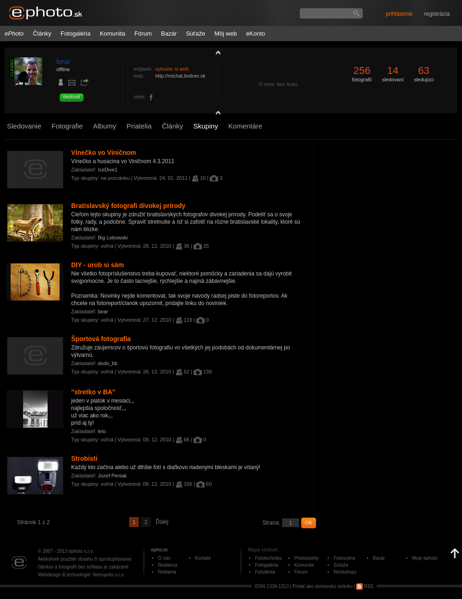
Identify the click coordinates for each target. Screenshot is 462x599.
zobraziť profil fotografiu (215, 52)
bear (63, 61)
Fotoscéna (344, 558)
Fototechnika (268, 558)
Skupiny (206, 126)
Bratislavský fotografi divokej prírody (128, 205)
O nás (164, 558)
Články (42, 33)
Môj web (225, 33)
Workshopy (345, 572)
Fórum (143, 33)
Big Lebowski (113, 237)
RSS (364, 586)
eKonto (255, 33)
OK (308, 523)
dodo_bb (108, 363)
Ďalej (162, 522)
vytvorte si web (172, 69)
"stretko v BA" (93, 392)
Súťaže (195, 33)
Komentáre (245, 126)
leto (102, 431)
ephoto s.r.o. (81, 551)
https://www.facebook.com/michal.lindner (151, 97)
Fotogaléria (76, 33)
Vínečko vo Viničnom (103, 152)
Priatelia (139, 126)
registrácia (437, 14)
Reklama (167, 572)
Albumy (104, 126)
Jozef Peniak (112, 475)
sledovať (71, 96)
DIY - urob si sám (97, 265)
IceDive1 (108, 169)
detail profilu (215, 114)
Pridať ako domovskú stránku (322, 586)
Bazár (168, 33)
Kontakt (203, 558)
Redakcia (167, 565)
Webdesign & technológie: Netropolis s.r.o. (81, 574)
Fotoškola (265, 572)
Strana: (271, 523)
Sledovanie (24, 126)
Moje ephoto (425, 558)
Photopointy (306, 558)
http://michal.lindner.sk (180, 76)
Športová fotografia (101, 338)
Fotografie (67, 126)
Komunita (112, 33)
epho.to (159, 549)
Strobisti (84, 458)
